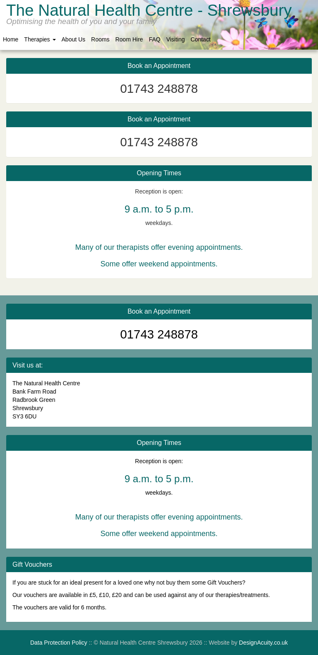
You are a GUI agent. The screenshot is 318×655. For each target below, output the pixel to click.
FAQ (154, 39)
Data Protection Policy (58, 642)
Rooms (100, 39)
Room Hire (129, 39)
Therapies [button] (39, 39)
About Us (74, 39)
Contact (200, 39)
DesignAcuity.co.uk (263, 642)
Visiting (175, 39)
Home (10, 39)
